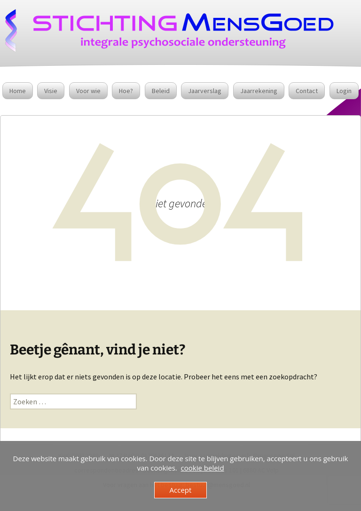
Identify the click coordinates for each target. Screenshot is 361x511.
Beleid (161, 90)
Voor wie (88, 90)
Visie (50, 90)
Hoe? (126, 90)
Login (344, 90)
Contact (307, 90)
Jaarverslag (204, 90)
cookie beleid (202, 467)
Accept (181, 490)
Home (17, 90)
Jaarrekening (258, 90)
